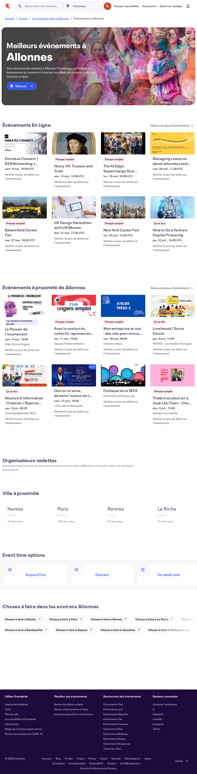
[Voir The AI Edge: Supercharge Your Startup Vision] (123, 143)
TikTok (156, 729)
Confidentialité (77, 763)
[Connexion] (149, 6)
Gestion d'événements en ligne (71, 709)
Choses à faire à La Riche (151, 619)
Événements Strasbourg (116, 743)
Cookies (111, 763)
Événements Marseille (115, 714)
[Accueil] (7, 6)
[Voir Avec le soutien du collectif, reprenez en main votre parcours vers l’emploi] (74, 306)
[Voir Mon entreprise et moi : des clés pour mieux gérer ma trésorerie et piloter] (123, 306)
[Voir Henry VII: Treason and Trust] (74, 143)
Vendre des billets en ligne (68, 704)
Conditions (59, 763)
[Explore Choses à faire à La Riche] (173, 619)
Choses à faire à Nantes (20, 619)
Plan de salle (11, 714)
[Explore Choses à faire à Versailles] (140, 630)
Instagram (158, 724)
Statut (147, 758)
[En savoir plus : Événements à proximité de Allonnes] (171, 288)
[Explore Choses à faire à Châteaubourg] (193, 630)
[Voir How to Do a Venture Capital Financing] (172, 207)
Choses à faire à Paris (63, 619)
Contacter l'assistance (165, 704)
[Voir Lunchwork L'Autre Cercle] (172, 306)
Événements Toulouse (115, 724)
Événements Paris (113, 704)
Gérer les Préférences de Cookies (98, 768)
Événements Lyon (113, 709)
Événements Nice (113, 729)
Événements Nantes (114, 738)
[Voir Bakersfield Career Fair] (24, 207)
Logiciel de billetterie (16, 704)
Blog (58, 758)
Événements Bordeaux (115, 733)
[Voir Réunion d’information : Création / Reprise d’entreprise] (24, 375)
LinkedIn (157, 719)
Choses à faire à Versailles (118, 630)
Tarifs (8, 709)
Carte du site (12, 724)
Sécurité (116, 758)
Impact (104, 758)
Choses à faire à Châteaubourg (168, 630)
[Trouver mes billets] (126, 6)
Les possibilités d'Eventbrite (20, 719)
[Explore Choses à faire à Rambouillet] (47, 630)
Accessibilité (96, 763)
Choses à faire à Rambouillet (24, 630)
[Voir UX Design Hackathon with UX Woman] (74, 207)
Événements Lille (112, 719)
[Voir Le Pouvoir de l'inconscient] (24, 306)
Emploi (81, 758)
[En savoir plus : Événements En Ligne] (171, 125)
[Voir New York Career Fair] (123, 207)
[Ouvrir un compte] (171, 6)
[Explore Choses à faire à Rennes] (127, 619)
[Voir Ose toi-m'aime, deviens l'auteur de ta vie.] (74, 375)
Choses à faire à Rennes (106, 619)
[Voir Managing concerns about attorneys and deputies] (172, 143)
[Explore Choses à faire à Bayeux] (92, 630)
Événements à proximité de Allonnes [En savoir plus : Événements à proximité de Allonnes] (44, 287)
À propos (47, 758)
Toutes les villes (112, 748)
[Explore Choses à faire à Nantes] (41, 619)
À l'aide (69, 758)
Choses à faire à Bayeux (71, 630)
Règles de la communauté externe (23, 729)
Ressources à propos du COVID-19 (23, 733)
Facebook (158, 714)
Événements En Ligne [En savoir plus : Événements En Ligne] (26, 125)
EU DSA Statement (130, 763)
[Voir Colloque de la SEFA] (123, 375)
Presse (92, 758)
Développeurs (132, 758)
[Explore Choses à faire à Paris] (82, 619)
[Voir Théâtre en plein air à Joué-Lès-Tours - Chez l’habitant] (172, 375)
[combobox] (87, 6)
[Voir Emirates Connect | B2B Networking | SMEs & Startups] (24, 143)
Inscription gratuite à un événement (73, 714)
